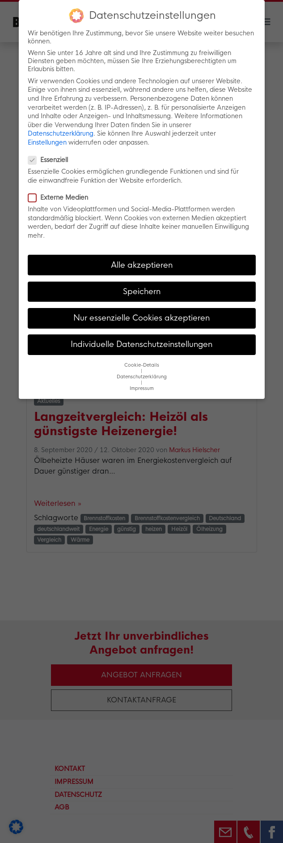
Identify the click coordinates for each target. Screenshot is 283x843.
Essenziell (51, 159)
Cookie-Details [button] (141, 364)
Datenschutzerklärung (60, 132)
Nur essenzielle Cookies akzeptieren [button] (141, 317)
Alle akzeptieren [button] (142, 264)
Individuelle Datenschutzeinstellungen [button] (141, 343)
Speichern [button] (142, 290)
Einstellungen (47, 141)
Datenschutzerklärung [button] (142, 376)
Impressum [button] (142, 387)
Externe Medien (61, 197)
